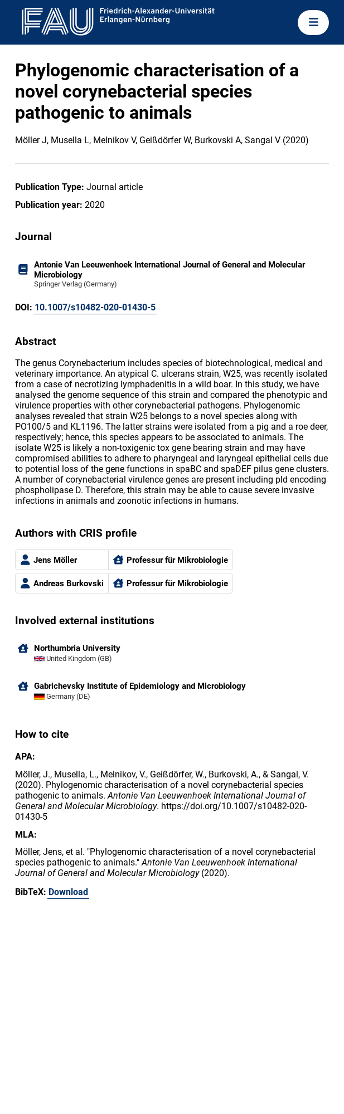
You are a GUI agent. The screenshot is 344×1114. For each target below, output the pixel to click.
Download (68, 892)
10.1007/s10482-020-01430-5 (95, 307)
